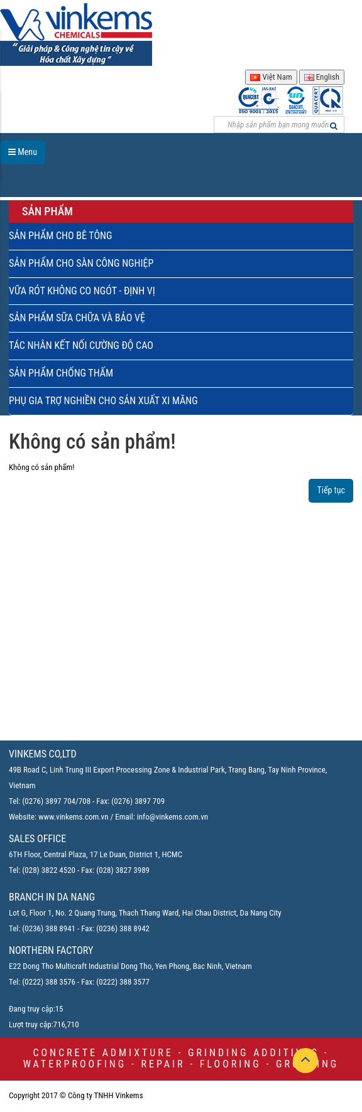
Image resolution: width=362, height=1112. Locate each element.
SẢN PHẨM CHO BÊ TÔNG (60, 236)
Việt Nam (271, 77)
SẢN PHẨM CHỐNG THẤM (61, 373)
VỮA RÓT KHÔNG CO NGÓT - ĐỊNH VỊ (82, 291)
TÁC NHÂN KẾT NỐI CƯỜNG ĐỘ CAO (81, 345)
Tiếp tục (331, 490)
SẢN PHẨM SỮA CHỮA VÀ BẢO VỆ (77, 318)
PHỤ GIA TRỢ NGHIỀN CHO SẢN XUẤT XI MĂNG (103, 401)
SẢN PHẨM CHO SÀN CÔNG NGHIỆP (81, 263)
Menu (22, 152)
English (321, 77)
